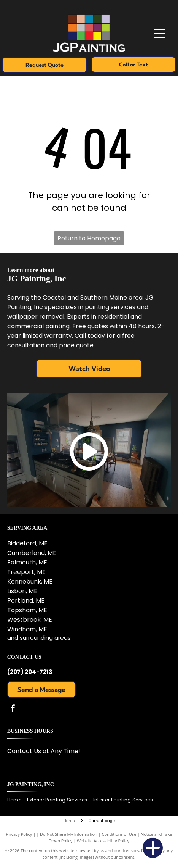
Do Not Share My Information (68, 834)
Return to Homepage (89, 238)
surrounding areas (45, 638)
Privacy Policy (19, 834)
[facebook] (13, 709)
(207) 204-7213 (29, 672)
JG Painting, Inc (30, 784)
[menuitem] (17, 800)
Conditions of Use (119, 834)
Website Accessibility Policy (103, 840)
